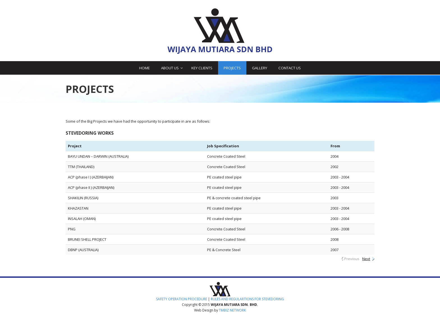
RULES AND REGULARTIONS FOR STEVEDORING (247, 299)
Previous (351, 258)
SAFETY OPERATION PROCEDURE (181, 299)
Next (366, 258)
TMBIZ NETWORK (232, 310)
